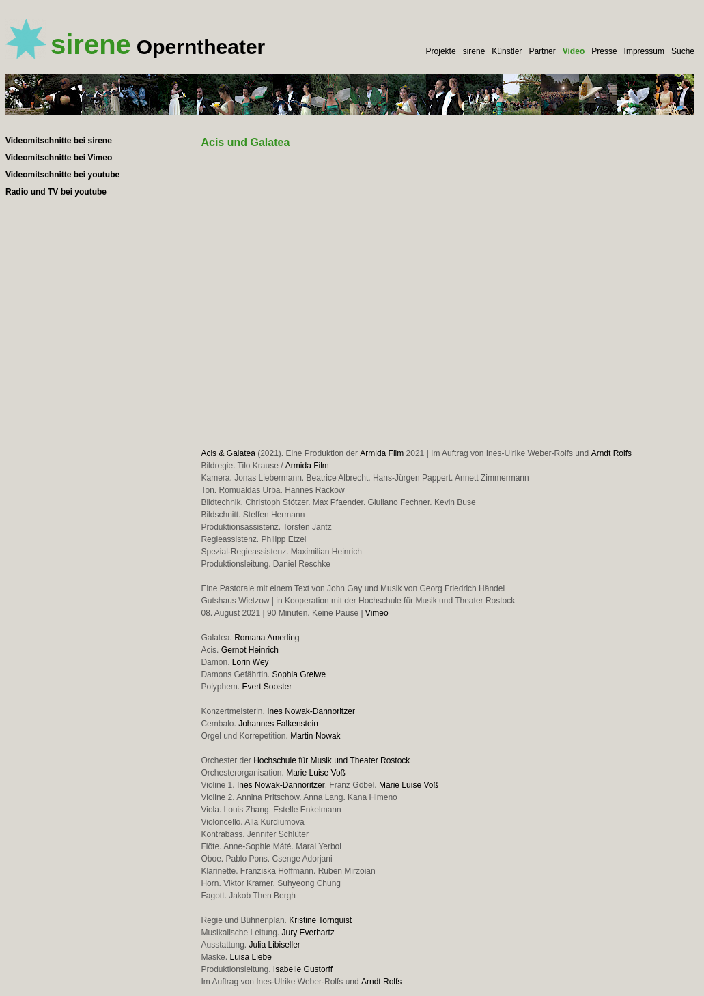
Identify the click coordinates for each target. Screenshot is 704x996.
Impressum (644, 51)
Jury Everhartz (308, 932)
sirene (474, 51)
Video (574, 51)
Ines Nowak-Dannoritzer (311, 711)
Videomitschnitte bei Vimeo (58, 157)
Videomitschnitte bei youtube (62, 175)
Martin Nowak (315, 736)
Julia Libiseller (274, 945)
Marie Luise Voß (316, 773)
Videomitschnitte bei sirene (58, 140)
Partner (542, 51)
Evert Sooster (267, 687)
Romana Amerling (266, 637)
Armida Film (382, 453)
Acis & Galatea (228, 453)
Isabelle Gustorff (303, 969)
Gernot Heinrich (250, 650)
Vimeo (377, 613)
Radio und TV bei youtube (56, 192)
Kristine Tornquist (320, 920)
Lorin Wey (250, 662)
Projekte (441, 51)
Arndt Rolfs (611, 453)
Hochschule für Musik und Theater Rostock (331, 760)
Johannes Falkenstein (278, 723)
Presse (604, 51)
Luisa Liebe (250, 957)
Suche (682, 51)
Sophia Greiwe (299, 674)
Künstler (507, 51)
